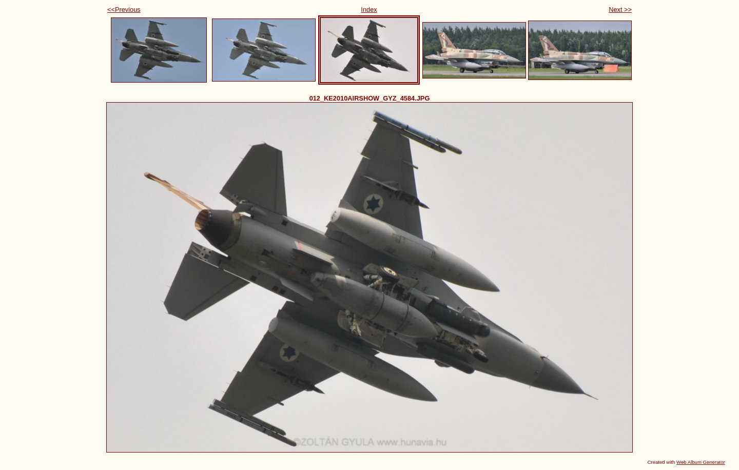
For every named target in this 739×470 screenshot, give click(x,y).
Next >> (620, 9)
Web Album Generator (700, 462)
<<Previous (124, 9)
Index (369, 9)
